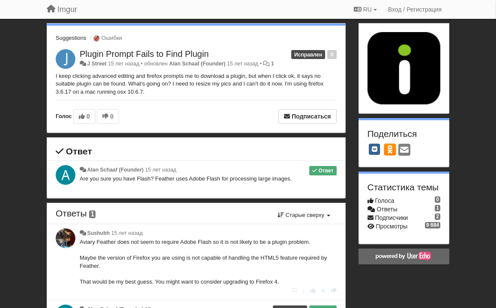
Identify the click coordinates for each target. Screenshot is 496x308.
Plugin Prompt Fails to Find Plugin (144, 54)
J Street (96, 64)
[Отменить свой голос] (323, 290)
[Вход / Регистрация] (415, 9)
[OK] (390, 149)
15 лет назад (160, 170)
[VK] (375, 149)
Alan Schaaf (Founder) (197, 64)
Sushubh (98, 233)
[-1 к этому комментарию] (334, 290)
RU (365, 9)
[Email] (404, 150)
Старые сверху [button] (304, 215)
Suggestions (71, 38)
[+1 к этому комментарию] (313, 290)
